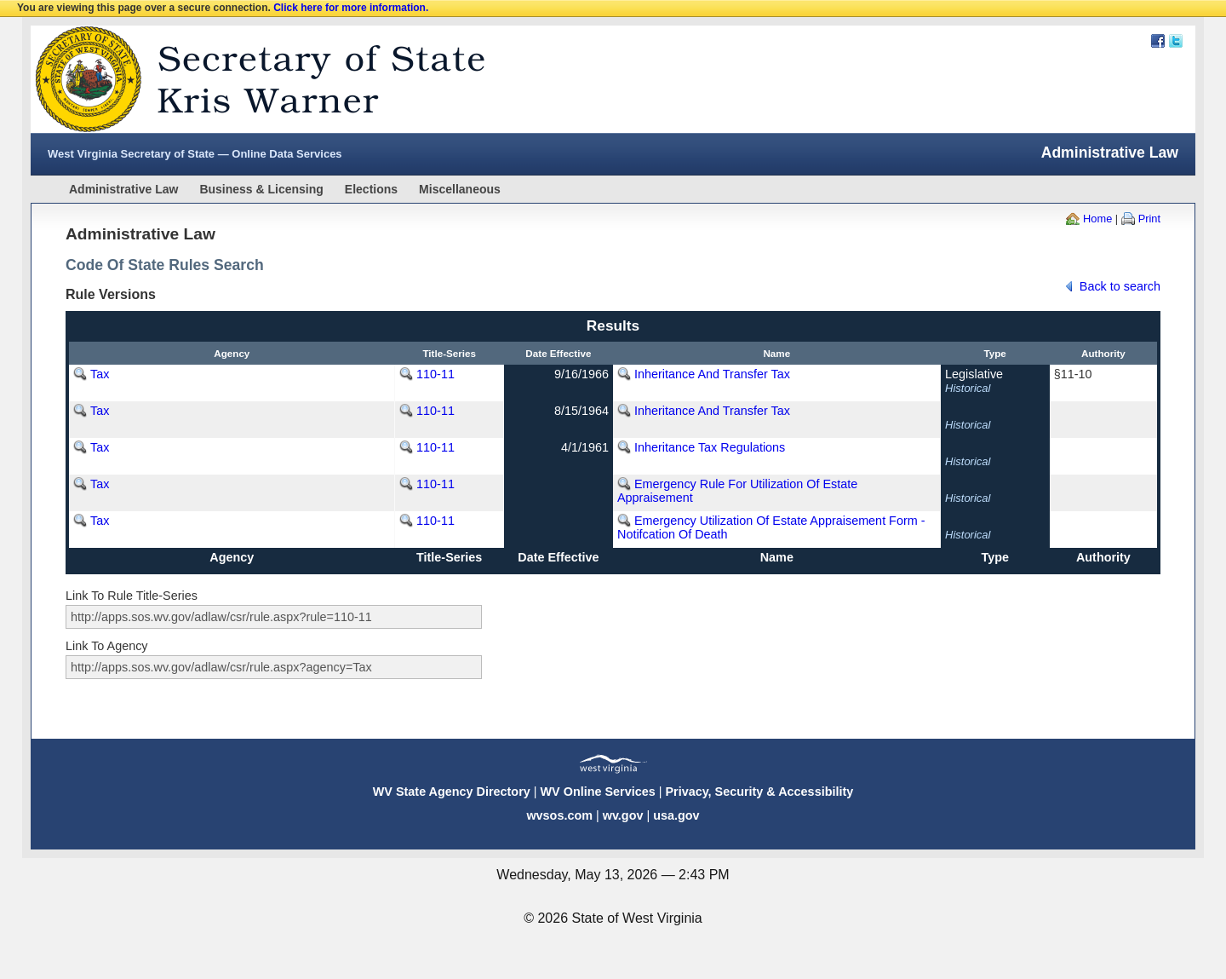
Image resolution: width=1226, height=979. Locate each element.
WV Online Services (598, 791)
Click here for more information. (350, 8)
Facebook (1158, 41)
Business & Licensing (261, 189)
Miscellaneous (460, 189)
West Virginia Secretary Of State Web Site (250, 79)
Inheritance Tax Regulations (709, 447)
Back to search (1120, 286)
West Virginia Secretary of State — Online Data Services (195, 153)
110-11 (435, 374)
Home (1097, 218)
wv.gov (623, 815)
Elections (371, 189)
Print (1149, 218)
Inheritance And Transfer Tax (712, 374)
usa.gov (676, 815)
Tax (99, 374)
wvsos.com (559, 815)
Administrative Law (123, 189)
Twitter (1176, 41)
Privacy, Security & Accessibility (759, 791)
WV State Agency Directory (451, 791)
